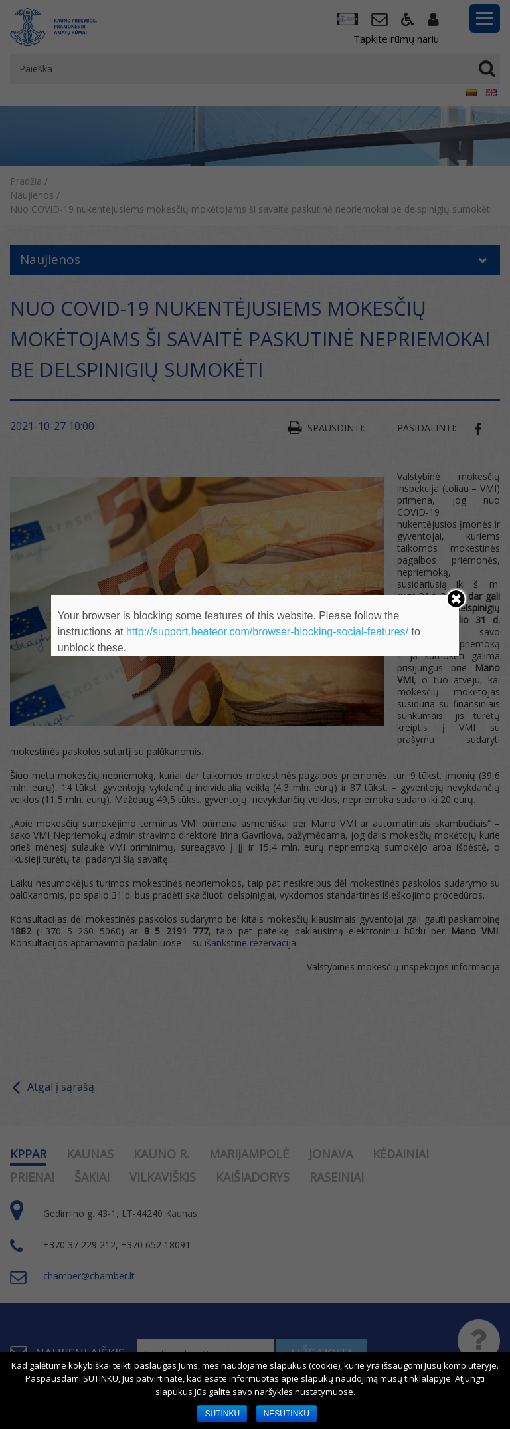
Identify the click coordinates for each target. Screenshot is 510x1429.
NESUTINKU (286, 1413)
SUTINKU (222, 1413)
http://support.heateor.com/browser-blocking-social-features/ (267, 631)
